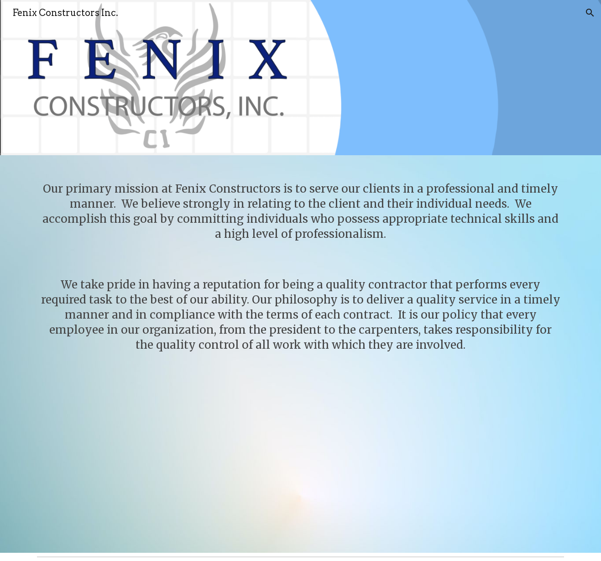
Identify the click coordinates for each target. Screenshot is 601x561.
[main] (300, 354)
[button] (590, 13)
